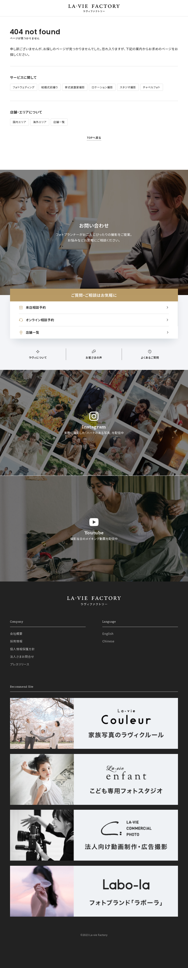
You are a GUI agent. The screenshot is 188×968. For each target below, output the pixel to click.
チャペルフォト (151, 87)
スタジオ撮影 (128, 87)
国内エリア (19, 122)
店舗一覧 (59, 122)
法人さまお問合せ (22, 656)
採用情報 (16, 641)
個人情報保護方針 (22, 649)
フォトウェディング (24, 87)
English (107, 633)
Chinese (108, 641)
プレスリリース (19, 664)
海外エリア (40, 122)
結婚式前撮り (49, 87)
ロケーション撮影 (102, 87)
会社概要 (16, 633)
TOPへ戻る (94, 137)
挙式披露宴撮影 (75, 87)
